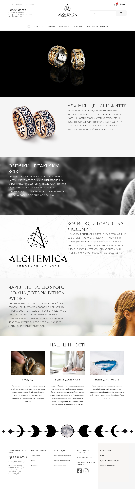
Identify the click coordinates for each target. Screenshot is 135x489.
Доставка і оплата (84, 457)
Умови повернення (62, 460)
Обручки (38, 26)
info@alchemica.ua (107, 465)
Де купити (35, 455)
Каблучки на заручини (97, 26)
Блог (33, 460)
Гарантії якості (60, 466)
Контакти (30, 5)
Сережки (51, 26)
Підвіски (77, 26)
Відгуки (19, 5)
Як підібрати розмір (62, 455)
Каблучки (64, 26)
